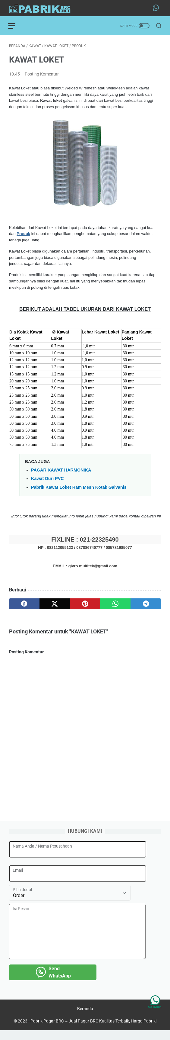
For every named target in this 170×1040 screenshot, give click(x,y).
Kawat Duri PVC (47, 479)
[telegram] (146, 605)
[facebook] (24, 605)
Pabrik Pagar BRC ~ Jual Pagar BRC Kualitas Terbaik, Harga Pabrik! (93, 1030)
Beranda (85, 1018)
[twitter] (54, 605)
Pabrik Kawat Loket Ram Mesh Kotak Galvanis (79, 488)
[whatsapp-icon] (157, 8)
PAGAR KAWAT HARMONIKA (61, 470)
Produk (23, 235)
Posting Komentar (42, 74)
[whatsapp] (115, 605)
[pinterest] (85, 605)
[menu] (16, 25)
